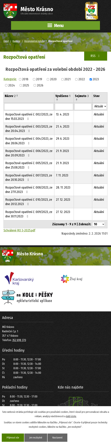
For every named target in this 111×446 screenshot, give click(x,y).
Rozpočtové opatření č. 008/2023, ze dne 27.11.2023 (28, 190)
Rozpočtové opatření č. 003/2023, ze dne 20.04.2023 (28, 129)
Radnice (16, 41)
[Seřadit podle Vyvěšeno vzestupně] (57, 99)
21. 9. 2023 (62, 151)
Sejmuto (82, 96)
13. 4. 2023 (62, 114)
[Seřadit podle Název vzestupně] (17, 94)
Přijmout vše (13, 437)
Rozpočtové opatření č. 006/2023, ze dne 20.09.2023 (28, 153)
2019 (39, 79)
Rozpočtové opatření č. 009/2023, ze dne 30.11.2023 (28, 214)
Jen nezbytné (35, 437)
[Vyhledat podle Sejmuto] (82, 106)
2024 (11, 85)
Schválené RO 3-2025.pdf (19, 230)
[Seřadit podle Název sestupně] (17, 96)
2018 (25, 79)
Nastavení (57, 437)
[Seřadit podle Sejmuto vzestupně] (77, 99)
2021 (67, 79)
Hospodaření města (34, 41)
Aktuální (99, 114)
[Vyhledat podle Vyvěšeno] (64, 106)
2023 (96, 79)
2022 (81, 79)
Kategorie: (10, 79)
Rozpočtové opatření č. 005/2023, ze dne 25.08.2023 (28, 165)
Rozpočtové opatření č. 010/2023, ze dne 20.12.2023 (28, 202)
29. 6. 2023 (62, 139)
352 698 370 (19, 340)
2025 (26, 85)
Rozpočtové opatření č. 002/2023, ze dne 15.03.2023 (28, 116)
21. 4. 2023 (62, 126)
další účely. (71, 416)
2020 (53, 79)
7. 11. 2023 (62, 175)
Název (10, 96)
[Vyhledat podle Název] (29, 106)
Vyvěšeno (62, 96)
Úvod (6, 41)
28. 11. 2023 (63, 187)
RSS (95, 56)
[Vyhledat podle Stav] (100, 106)
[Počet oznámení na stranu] (98, 224)
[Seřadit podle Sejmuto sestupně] (77, 100)
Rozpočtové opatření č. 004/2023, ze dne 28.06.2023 (29, 141)
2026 (40, 85)
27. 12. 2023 (63, 200)
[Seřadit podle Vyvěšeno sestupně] (57, 100)
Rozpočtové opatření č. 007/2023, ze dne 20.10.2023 (28, 177)
